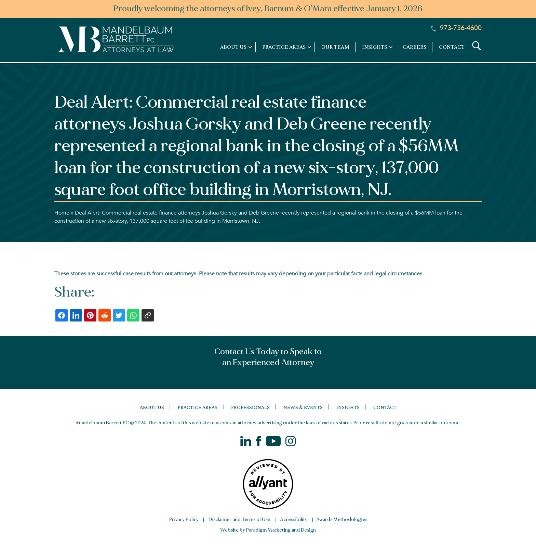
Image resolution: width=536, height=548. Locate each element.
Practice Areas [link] (284, 46)
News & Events (303, 407)
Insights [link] (374, 46)
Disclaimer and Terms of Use (239, 519)
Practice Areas (197, 407)
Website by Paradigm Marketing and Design (268, 530)
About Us (152, 407)
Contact (452, 46)
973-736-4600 (456, 28)
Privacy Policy (184, 519)
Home (61, 213)
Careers (414, 46)
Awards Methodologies (341, 519)
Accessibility (293, 519)
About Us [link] (233, 46)
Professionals (250, 407)
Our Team (335, 46)
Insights (348, 407)
